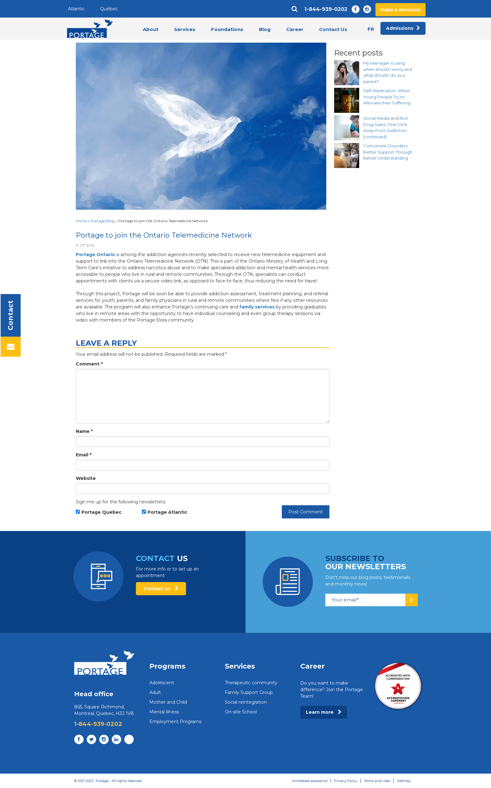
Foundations (227, 29)
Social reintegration (246, 702)
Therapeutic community (251, 683)
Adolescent (161, 683)
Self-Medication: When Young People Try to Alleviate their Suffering (387, 96)
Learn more (323, 712)
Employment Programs (175, 721)
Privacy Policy (345, 781)
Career (294, 29)
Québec (109, 9)
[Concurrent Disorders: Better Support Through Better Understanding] (346, 155)
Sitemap (404, 781)
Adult (155, 692)
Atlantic (76, 9)
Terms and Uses (377, 781)
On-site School (241, 712)
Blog (265, 29)
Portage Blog (102, 220)
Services (184, 29)
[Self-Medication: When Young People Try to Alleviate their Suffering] (346, 100)
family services (257, 307)
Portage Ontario (95, 254)
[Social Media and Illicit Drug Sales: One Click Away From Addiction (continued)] (346, 127)
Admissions (403, 28)
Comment (89, 364)
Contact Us (333, 29)
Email (83, 455)
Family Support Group (249, 692)
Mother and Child (168, 702)
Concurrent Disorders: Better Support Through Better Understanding (387, 151)
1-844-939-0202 (325, 9)
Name (84, 431)
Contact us (161, 588)
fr (371, 29)
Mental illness (164, 712)
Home (81, 220)
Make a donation (400, 10)
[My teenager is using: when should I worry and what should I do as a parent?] (346, 72)
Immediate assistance (310, 781)
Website (86, 478)
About (150, 29)
